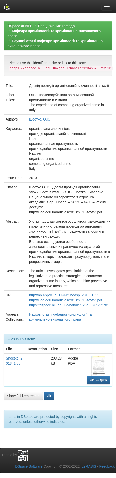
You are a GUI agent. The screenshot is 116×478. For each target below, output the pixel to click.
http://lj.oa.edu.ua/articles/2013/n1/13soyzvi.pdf (65, 300)
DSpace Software (28, 466)
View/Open (98, 380)
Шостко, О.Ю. (40, 119)
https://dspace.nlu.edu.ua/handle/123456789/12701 (69, 305)
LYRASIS (89, 466)
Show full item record (23, 396)
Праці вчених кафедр (56, 26)
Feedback (107, 466)
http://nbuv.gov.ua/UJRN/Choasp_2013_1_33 (64, 295)
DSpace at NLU (19, 26)
